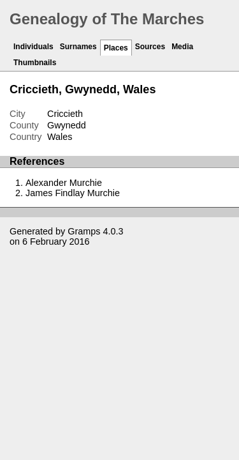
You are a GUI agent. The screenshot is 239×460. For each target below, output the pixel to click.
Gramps (84, 231)
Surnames (78, 46)
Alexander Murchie (63, 183)
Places (116, 47)
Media (182, 46)
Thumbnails (34, 62)
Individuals (33, 46)
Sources (150, 46)
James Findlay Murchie (72, 193)
